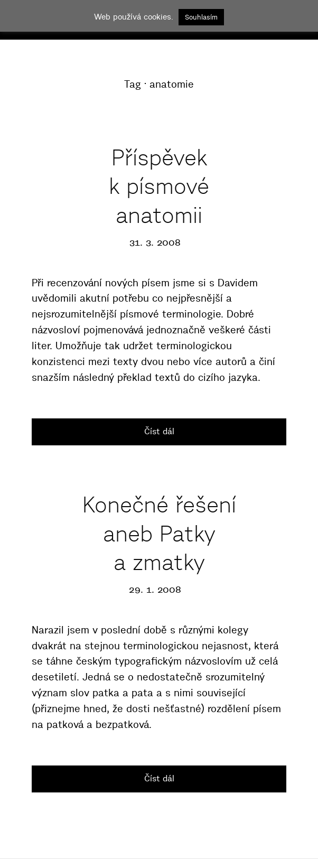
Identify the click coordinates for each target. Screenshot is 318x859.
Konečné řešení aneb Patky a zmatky (159, 533)
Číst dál (159, 431)
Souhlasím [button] (201, 17)
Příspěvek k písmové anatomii (159, 186)
